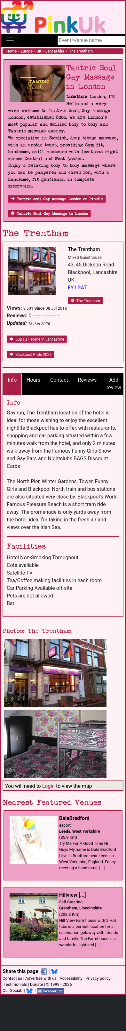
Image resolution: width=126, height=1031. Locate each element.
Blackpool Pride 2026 (30, 354)
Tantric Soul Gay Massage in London (49, 213)
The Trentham (85, 301)
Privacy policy (97, 978)
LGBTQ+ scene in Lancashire (37, 339)
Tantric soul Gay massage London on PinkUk (57, 199)
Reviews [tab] (87, 380)
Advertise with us (41, 978)
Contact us (12, 978)
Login (48, 786)
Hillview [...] (72, 895)
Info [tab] (12, 380)
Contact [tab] (59, 380)
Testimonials (15, 984)
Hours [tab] (33, 380)
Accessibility (71, 978)
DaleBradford (74, 818)
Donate (36, 984)
